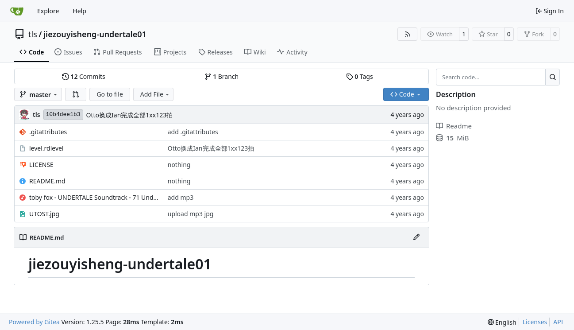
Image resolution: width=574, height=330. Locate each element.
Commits (83, 76)
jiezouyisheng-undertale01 (94, 34)
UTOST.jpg (44, 214)
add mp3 (180, 197)
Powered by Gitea (34, 322)
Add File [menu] (155, 94)
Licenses (535, 322)
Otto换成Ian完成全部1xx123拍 (129, 115)
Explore (48, 11)
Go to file (109, 94)
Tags (359, 76)
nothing (179, 164)
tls (32, 34)
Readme (454, 125)
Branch (221, 76)
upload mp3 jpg (191, 214)
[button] (75, 94)
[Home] (16, 11)
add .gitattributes (193, 132)
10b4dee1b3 (63, 114)
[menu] (502, 322)
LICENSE (41, 164)
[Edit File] (416, 237)
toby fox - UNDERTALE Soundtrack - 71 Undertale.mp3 (94, 197)
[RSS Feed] (407, 34)
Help (79, 11)
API (558, 322)
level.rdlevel (46, 148)
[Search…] (552, 77)
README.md (47, 181)
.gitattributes (48, 132)
